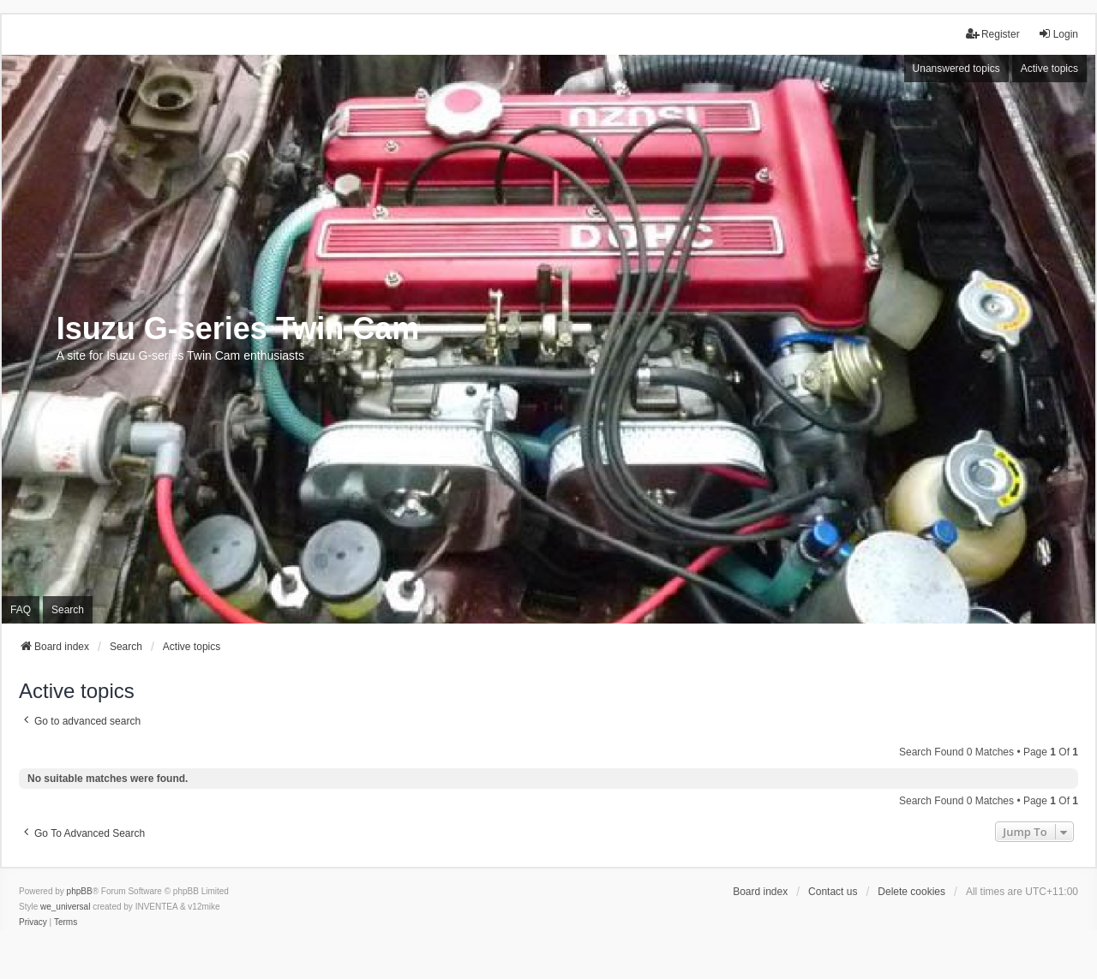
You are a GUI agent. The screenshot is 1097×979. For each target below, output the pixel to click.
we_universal (65, 906)
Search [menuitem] (67, 610)
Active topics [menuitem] (1049, 69)
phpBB (80, 891)
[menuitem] (33, 922)
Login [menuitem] (1058, 33)
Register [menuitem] (993, 33)
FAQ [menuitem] (20, 610)
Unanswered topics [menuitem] (956, 69)
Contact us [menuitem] (832, 892)
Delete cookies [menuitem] (911, 892)
